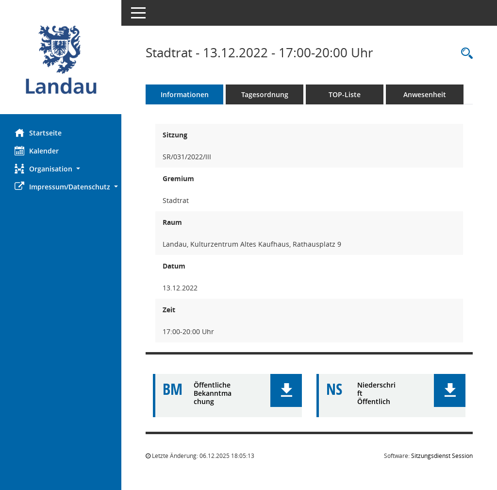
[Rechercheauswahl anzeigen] (464, 54)
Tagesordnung (264, 94)
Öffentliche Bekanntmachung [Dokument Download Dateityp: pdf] (213, 393)
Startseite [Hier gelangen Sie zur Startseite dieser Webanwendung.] (38, 132)
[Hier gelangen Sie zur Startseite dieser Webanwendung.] (60, 60)
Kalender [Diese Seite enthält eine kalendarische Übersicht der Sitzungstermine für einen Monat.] (37, 150)
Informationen (185, 94)
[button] (60, 169)
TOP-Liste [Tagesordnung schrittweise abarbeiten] (345, 94)
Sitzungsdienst (442, 456)
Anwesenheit (424, 94)
